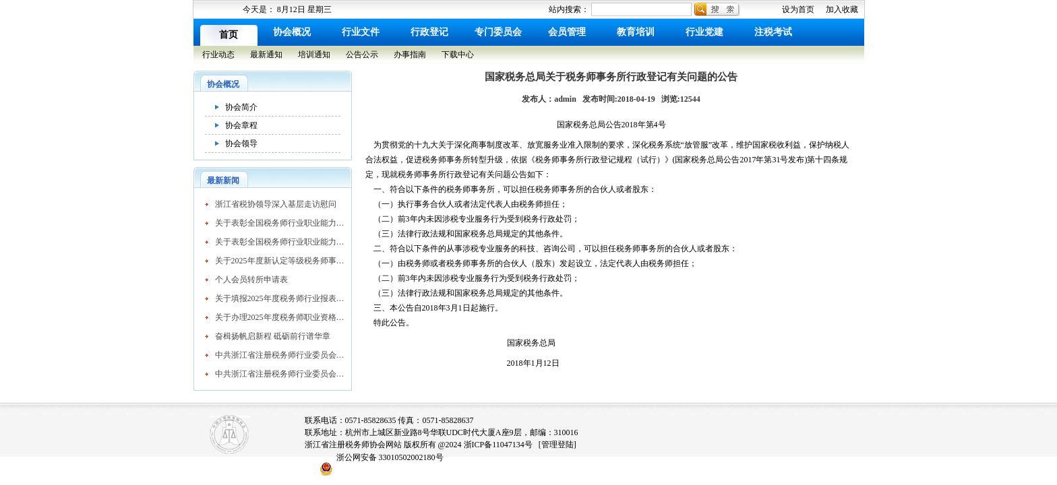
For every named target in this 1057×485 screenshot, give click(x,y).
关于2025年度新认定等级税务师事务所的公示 (279, 260)
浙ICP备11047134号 (498, 444)
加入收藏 (842, 9)
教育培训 (636, 32)
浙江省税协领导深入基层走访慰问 (275, 204)
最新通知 (266, 54)
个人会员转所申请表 (251, 279)
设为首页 (798, 9)
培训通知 (314, 54)
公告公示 (362, 54)
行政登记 (429, 32)
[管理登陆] (557, 444)
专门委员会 (498, 32)
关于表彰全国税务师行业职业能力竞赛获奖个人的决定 (279, 223)
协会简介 (241, 107)
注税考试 (773, 32)
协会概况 (292, 32)
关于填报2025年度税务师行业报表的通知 (279, 298)
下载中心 (458, 54)
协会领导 (241, 143)
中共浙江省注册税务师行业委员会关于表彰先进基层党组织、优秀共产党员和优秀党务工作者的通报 (279, 355)
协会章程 (241, 125)
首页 (228, 35)
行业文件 (361, 32)
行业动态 (218, 54)
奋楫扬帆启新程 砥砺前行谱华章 (272, 336)
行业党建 (704, 32)
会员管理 (567, 32)
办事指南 (410, 54)
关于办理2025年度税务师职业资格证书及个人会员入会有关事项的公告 (279, 317)
